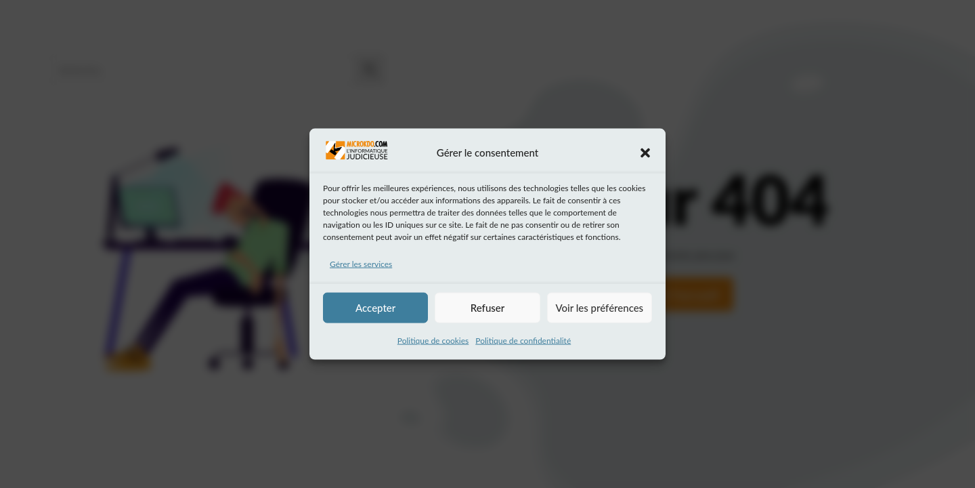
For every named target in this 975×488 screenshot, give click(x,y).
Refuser (487, 308)
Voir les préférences (600, 308)
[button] (645, 152)
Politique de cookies (433, 340)
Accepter (375, 308)
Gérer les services (361, 264)
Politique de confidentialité (523, 340)
